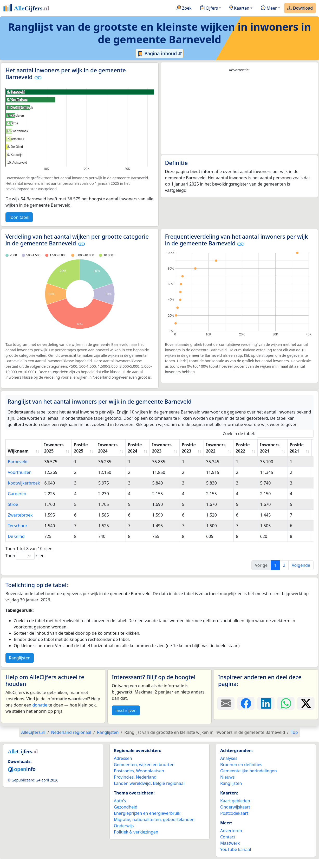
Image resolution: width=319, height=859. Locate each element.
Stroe (13, 504)
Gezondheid (125, 807)
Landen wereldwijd (132, 783)
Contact (227, 837)
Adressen (123, 758)
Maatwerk (230, 843)
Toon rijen (24, 556)
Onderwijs (124, 826)
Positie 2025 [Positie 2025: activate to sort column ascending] (81, 448)
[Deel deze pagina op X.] (306, 703)
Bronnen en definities (241, 764)
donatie (39, 705)
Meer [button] (269, 8)
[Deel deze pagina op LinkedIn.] (266, 703)
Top (294, 732)
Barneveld (18, 462)
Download (300, 8)
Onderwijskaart (235, 807)
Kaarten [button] (239, 8)
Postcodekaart (234, 813)
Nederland (146, 777)
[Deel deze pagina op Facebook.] (246, 703)
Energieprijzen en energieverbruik (147, 813)
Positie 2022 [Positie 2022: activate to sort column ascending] (243, 448)
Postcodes (124, 771)
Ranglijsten (19, 658)
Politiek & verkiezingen (136, 832)
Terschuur (17, 526)
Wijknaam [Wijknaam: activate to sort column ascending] (18, 451)
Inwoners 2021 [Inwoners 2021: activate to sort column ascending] (269, 448)
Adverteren (231, 830)
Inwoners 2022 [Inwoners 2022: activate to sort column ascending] (215, 448)
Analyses (228, 758)
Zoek (184, 8)
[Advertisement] (239, 113)
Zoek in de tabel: (268, 434)
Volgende (301, 565)
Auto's (120, 801)
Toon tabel (19, 217)
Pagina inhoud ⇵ (159, 53)
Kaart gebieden (235, 801)
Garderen (17, 494)
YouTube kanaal (235, 849)
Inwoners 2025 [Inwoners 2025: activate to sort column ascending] (53, 448)
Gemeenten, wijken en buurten (144, 764)
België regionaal (169, 783)
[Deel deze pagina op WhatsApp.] (286, 703)
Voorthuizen (19, 472)
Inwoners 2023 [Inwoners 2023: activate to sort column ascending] (161, 448)
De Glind (16, 536)
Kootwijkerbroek (24, 483)
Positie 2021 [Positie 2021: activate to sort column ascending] (297, 448)
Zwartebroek (20, 515)
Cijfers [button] (209, 8)
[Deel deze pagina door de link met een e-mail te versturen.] (226, 703)
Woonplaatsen (150, 771)
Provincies (124, 777)
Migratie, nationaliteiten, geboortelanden (154, 819)
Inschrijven (125, 710)
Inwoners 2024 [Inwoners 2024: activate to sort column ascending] (108, 448)
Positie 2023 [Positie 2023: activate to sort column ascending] (189, 448)
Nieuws (227, 777)
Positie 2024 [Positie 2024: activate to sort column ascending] (135, 448)
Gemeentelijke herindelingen (248, 771)
